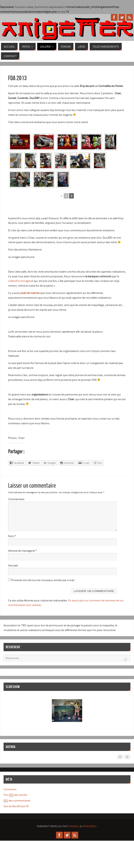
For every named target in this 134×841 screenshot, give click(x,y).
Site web (13, 565)
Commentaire (16, 499)
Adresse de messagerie (22, 550)
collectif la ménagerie (20, 281)
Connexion (10, 789)
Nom (12, 536)
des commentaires (17, 800)
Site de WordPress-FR (16, 806)
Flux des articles (15, 795)
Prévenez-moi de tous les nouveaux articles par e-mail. (43, 580)
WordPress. (90, 826)
